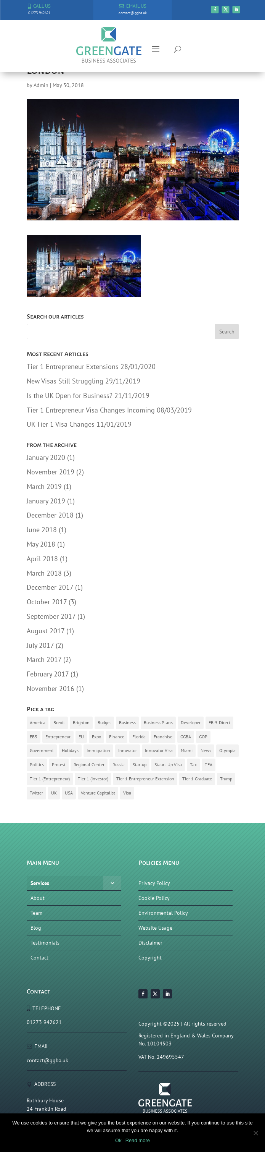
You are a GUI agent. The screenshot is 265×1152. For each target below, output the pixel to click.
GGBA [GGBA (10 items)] (185, 736)
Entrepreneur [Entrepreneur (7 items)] (58, 736)
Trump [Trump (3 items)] (226, 778)
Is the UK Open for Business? (69, 395)
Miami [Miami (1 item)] (187, 750)
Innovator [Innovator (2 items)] (127, 750)
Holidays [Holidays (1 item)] (70, 750)
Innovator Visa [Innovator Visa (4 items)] (159, 750)
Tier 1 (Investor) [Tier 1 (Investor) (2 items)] (93, 778)
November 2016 (50, 688)
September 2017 (51, 616)
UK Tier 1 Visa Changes (61, 424)
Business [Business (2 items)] (127, 722)
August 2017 (45, 630)
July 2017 (40, 645)
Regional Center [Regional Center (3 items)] (89, 764)
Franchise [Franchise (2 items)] (163, 736)
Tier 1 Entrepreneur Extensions (73, 366)
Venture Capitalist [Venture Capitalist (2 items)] (98, 793)
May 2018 (41, 544)
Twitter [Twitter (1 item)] (36, 793)
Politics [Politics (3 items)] (37, 764)
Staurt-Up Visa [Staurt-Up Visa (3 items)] (168, 764)
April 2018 (42, 558)
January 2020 (46, 457)
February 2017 (48, 674)
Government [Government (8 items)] (42, 750)
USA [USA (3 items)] (69, 793)
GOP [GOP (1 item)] (203, 736)
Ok (118, 1140)
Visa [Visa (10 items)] (127, 793)
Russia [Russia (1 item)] (118, 764)
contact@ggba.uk (47, 1060)
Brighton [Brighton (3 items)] (81, 722)
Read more (137, 1140)
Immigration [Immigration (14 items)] (98, 750)
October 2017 (47, 601)
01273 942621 (44, 1022)
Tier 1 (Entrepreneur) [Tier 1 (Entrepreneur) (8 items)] (50, 778)
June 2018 (42, 529)
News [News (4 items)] (206, 750)
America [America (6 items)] (37, 722)
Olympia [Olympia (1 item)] (227, 750)
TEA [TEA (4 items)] (208, 764)
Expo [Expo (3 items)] (96, 736)
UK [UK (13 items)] (54, 793)
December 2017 (50, 587)
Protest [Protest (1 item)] (59, 764)
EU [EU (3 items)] (81, 736)
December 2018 (50, 515)
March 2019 (44, 486)
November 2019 (50, 472)
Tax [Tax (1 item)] (193, 764)
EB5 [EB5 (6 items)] (33, 736)
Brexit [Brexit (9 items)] (59, 722)
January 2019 (46, 501)
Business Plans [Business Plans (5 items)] (158, 722)
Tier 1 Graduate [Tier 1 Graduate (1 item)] (197, 778)
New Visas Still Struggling (65, 381)
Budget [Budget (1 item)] (104, 722)
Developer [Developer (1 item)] (191, 722)
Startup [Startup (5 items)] (139, 764)
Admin (41, 85)
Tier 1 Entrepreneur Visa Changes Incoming (91, 410)
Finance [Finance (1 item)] (116, 736)
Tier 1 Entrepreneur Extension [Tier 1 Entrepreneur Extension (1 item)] (145, 778)
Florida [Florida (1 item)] (139, 736)
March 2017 (44, 659)
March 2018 (44, 573)
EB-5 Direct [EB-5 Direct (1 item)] (219, 722)
